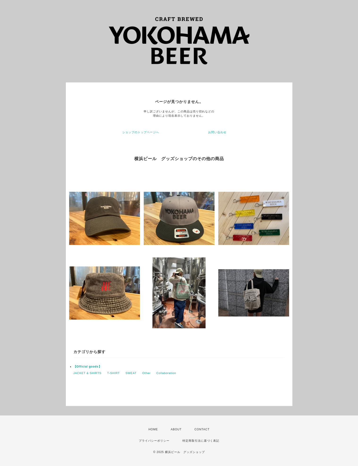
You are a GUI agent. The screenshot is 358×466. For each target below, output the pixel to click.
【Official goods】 (87, 366)
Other (146, 373)
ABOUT (176, 429)
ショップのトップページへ (140, 132)
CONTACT (202, 429)
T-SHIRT (113, 373)
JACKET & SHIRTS (87, 373)
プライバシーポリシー (154, 440)
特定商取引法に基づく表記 (200, 440)
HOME (153, 429)
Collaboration (166, 373)
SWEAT (131, 373)
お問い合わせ (217, 132)
